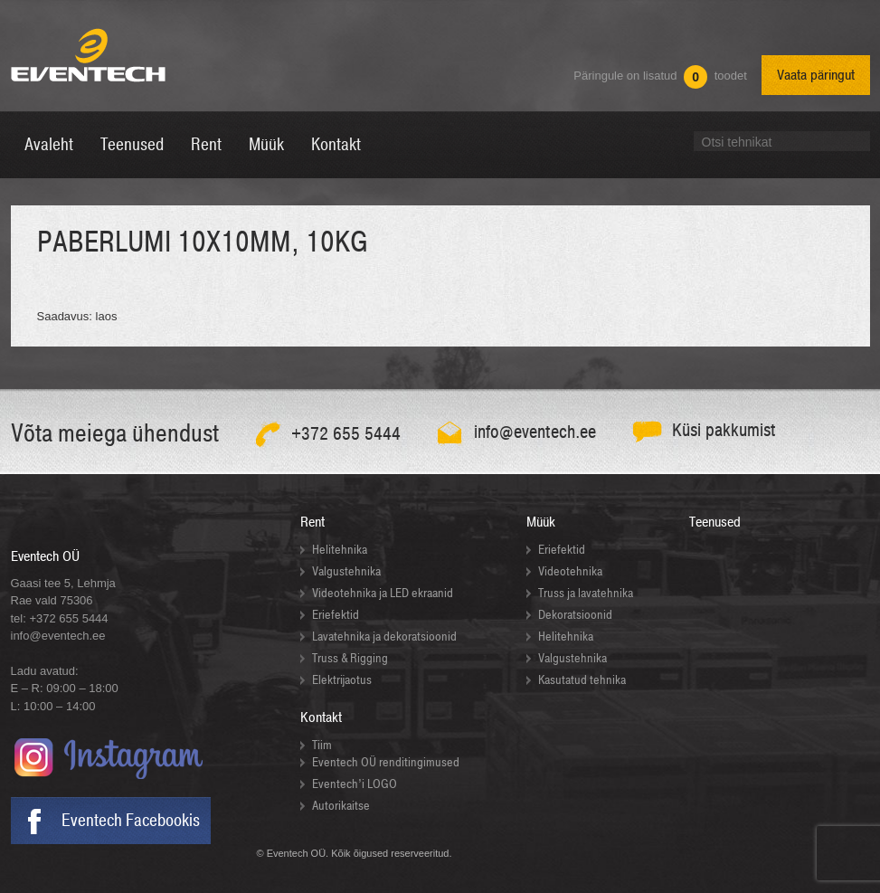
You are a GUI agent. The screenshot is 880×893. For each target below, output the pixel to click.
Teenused (715, 522)
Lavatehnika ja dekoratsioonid (384, 636)
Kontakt (321, 717)
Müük (540, 522)
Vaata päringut (816, 75)
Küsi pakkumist (724, 430)
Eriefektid (335, 614)
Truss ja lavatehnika (585, 593)
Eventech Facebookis (131, 820)
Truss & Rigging (350, 658)
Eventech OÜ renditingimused (385, 762)
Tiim (322, 745)
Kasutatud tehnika (582, 680)
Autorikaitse (341, 805)
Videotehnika (570, 571)
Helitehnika (339, 549)
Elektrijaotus (342, 680)
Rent (312, 522)
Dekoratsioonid (575, 614)
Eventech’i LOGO (354, 784)
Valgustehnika (346, 571)
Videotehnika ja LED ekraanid (382, 593)
